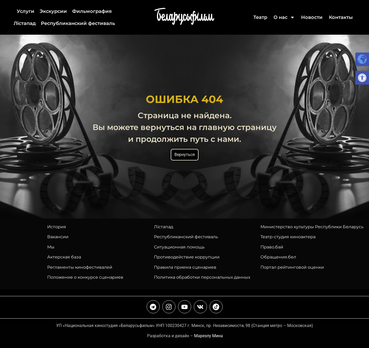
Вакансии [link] (57, 236)
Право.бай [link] (271, 247)
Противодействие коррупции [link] (187, 256)
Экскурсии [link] (53, 11)
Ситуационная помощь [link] (179, 247)
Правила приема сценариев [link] (185, 267)
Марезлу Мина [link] (208, 335)
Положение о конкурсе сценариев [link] (85, 277)
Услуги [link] (25, 11)
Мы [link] (51, 247)
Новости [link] (312, 17)
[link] (362, 78)
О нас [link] (284, 17)
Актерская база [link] (64, 256)
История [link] (56, 226)
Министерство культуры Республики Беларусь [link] (311, 226)
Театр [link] (260, 17)
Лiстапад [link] (25, 23)
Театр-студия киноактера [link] (287, 236)
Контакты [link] (341, 17)
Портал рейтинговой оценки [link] (292, 267)
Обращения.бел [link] (278, 256)
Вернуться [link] (184, 154)
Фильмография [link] (92, 11)
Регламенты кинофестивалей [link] (79, 267)
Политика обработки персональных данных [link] (202, 277)
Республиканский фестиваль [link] (78, 23)
